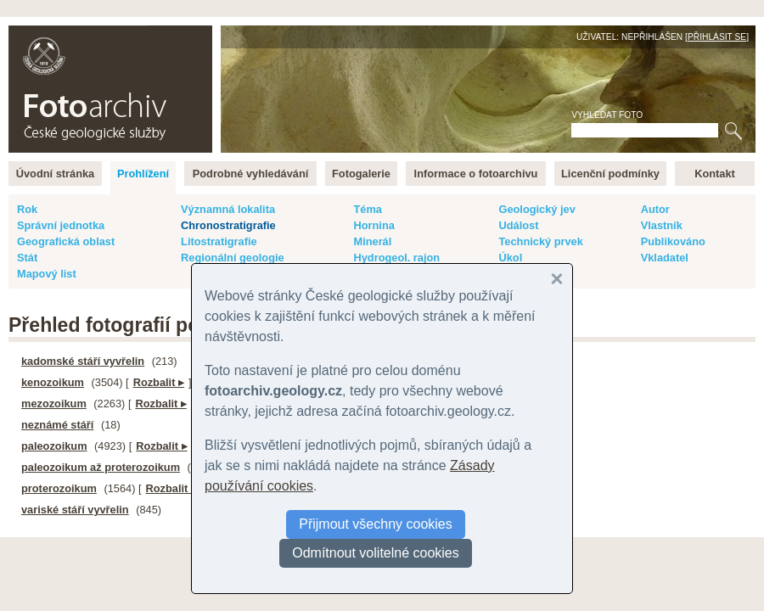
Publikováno (673, 241)
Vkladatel (664, 257)
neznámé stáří (57, 424)
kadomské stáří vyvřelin (82, 361)
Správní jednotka (60, 225)
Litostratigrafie (219, 241)
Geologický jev (536, 209)
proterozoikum (59, 488)
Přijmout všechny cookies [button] (375, 524)
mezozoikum (54, 403)
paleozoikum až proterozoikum (100, 467)
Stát (27, 257)
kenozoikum (52, 382)
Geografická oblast (66, 241)
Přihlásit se (717, 37)
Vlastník (662, 225)
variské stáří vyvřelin (75, 509)
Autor (655, 209)
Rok (27, 209)
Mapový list (46, 273)
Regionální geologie (232, 257)
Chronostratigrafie (228, 225)
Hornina (373, 225)
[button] (557, 279)
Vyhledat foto (607, 115)
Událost (518, 225)
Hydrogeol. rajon (396, 257)
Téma (367, 209)
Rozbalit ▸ (158, 382)
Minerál (372, 241)
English (192, 34)
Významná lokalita (228, 209)
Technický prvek (540, 241)
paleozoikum (54, 446)
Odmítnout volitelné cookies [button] (375, 553)
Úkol (510, 257)
